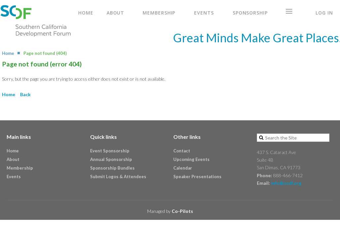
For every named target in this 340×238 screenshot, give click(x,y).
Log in (324, 13)
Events (14, 176)
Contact (181, 150)
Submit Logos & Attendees (118, 176)
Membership (20, 168)
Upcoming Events (191, 159)
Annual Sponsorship (111, 159)
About (13, 159)
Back (25, 94)
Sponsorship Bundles (112, 168)
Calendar (182, 168)
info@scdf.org (286, 183)
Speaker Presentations (197, 176)
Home (8, 53)
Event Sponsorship (109, 150)
